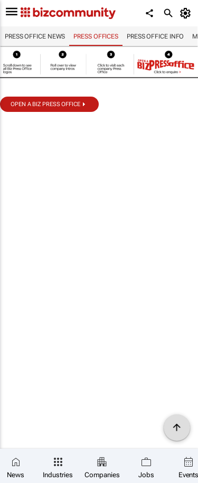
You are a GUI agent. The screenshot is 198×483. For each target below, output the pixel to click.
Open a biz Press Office (45, 104)
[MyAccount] (187, 13)
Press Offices (95, 36)
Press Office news (35, 36)
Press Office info (155, 36)
